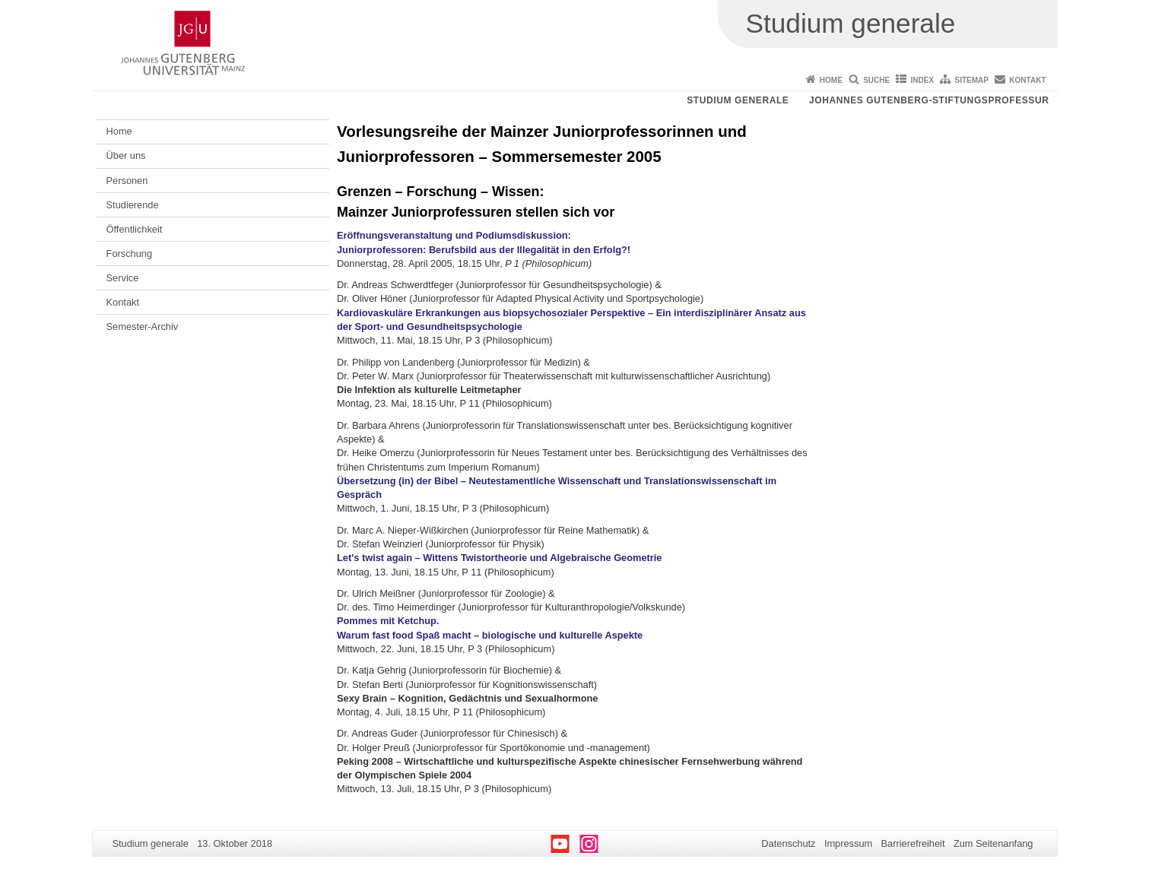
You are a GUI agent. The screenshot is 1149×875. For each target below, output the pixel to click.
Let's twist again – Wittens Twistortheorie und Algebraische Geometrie (499, 557)
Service (122, 278)
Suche (876, 80)
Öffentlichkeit (134, 229)
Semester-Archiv (142, 326)
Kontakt (1027, 80)
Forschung (129, 253)
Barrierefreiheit (913, 843)
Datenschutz (788, 843)
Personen (127, 180)
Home (831, 80)
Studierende (132, 205)
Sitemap (972, 80)
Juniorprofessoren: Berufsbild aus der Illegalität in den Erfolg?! (483, 249)
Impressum (848, 843)
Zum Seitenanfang (993, 843)
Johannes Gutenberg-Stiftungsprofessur (929, 100)
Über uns (126, 155)
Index (923, 80)
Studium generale (738, 100)
